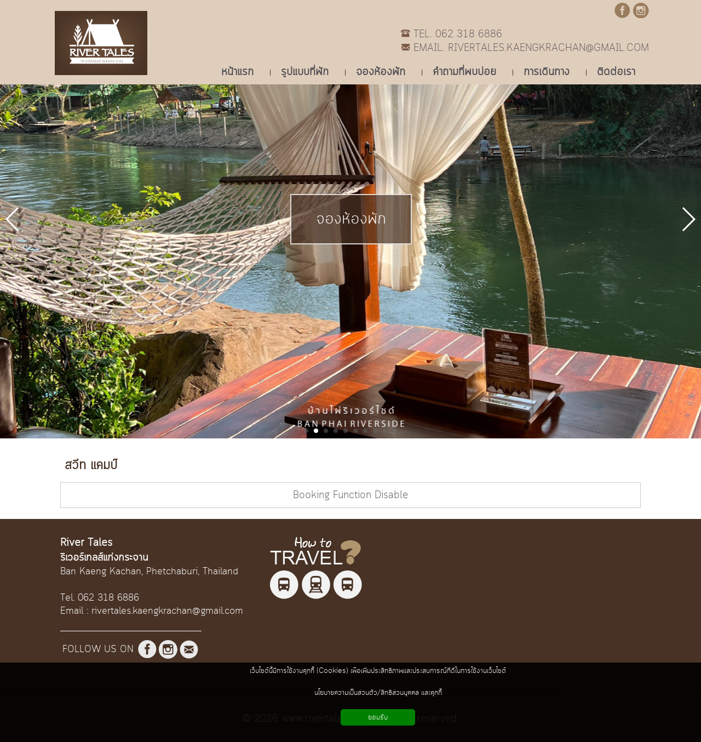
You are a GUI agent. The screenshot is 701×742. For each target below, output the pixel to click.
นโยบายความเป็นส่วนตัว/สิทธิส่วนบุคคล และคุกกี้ (378, 693)
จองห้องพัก (351, 219)
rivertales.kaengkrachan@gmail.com (167, 611)
